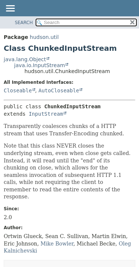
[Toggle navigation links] (10, 9)
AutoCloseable (59, 90)
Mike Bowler (56, 244)
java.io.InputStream (39, 65)
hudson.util (44, 37)
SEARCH (24, 22)
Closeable (18, 90)
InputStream (46, 114)
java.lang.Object (25, 59)
